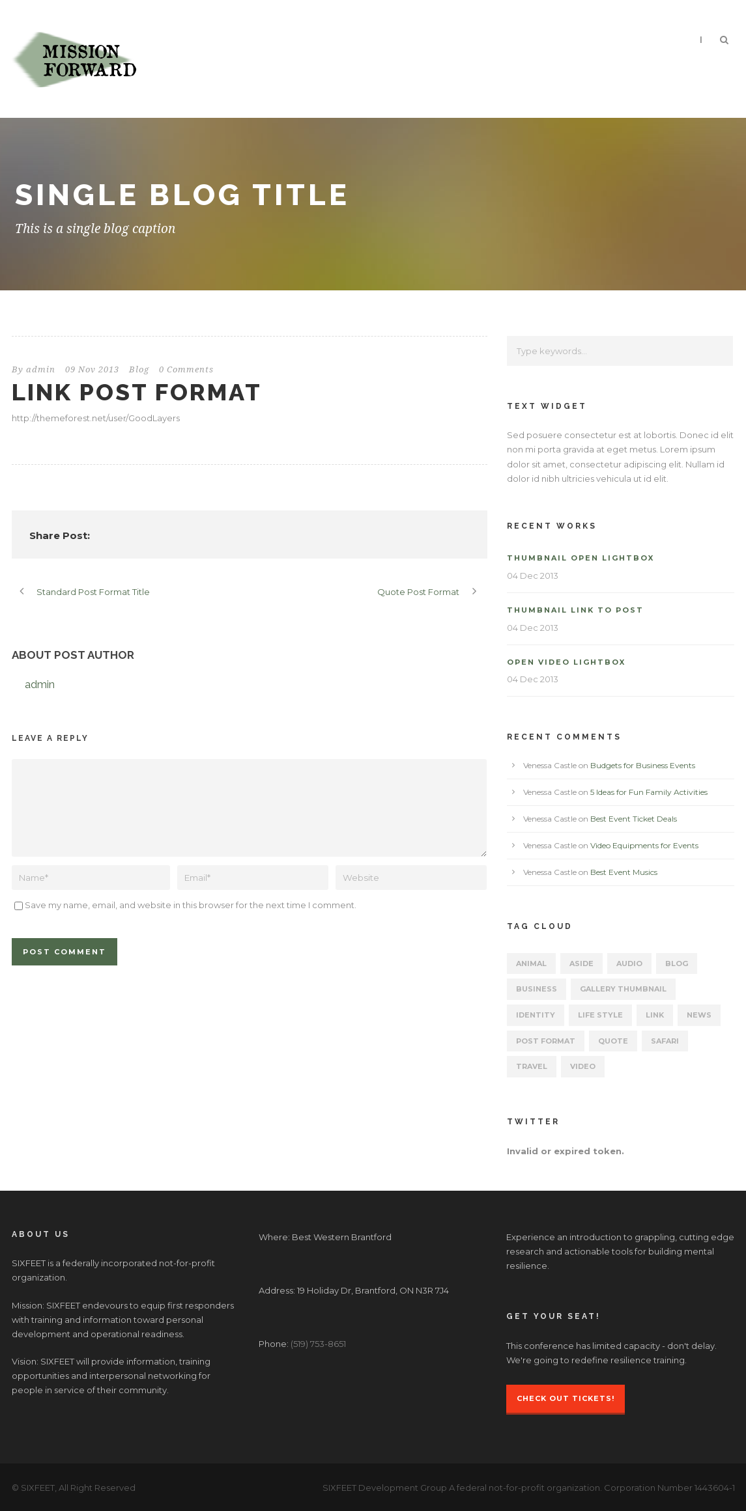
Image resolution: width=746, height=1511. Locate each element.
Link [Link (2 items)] (655, 1014)
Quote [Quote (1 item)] (613, 1041)
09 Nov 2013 (92, 369)
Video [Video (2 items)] (582, 1066)
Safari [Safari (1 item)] (665, 1041)
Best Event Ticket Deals (633, 819)
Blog (139, 369)
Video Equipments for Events (644, 845)
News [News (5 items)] (699, 1014)
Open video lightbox (566, 662)
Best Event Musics (623, 872)
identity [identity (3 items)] (535, 1014)
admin (40, 369)
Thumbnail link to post (575, 610)
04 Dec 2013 (532, 575)
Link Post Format (137, 392)
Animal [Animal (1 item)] (531, 963)
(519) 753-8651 (318, 1343)
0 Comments (186, 369)
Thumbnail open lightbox (580, 557)
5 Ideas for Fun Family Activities (649, 792)
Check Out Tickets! (565, 1398)
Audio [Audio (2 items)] (629, 963)
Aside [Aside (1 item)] (581, 963)
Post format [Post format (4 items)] (545, 1041)
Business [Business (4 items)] (536, 988)
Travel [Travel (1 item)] (531, 1066)
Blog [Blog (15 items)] (676, 963)
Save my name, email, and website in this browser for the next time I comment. (190, 905)
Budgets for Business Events (642, 765)
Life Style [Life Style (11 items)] (600, 1014)
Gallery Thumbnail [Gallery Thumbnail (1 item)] (623, 988)
